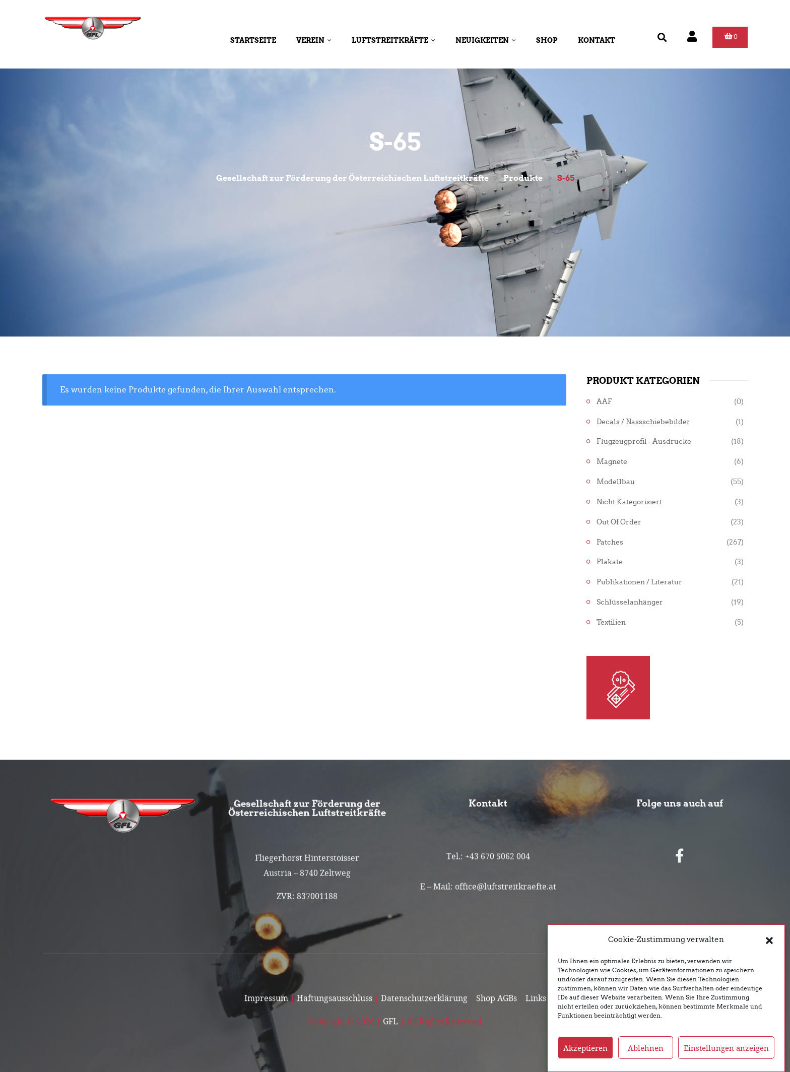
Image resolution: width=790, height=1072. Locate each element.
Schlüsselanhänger (630, 602)
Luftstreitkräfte (393, 40)
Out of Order (619, 522)
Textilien (611, 622)
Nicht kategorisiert (629, 502)
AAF (604, 401)
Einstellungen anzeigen (726, 1060)
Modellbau (616, 482)
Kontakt (596, 40)
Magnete (612, 461)
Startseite (253, 40)
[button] (769, 953)
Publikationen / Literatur (639, 582)
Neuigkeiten (485, 40)
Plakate (610, 562)
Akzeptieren (585, 1060)
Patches (610, 542)
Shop (547, 40)
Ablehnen (646, 1060)
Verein (314, 40)
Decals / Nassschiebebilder (643, 422)
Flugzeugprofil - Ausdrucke (644, 441)
